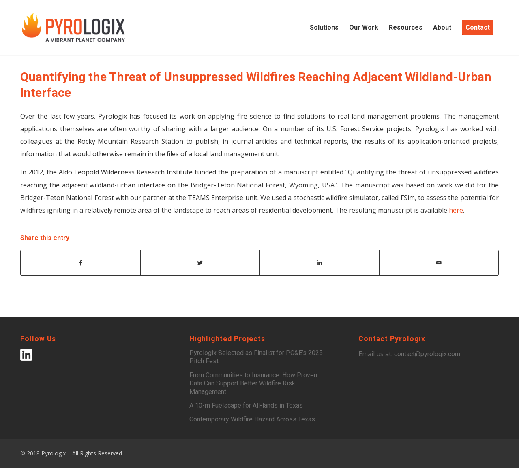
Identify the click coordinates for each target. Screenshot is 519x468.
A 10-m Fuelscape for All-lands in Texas (246, 405)
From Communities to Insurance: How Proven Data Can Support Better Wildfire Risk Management (253, 383)
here (456, 210)
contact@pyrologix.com (427, 354)
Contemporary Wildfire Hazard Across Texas (252, 419)
